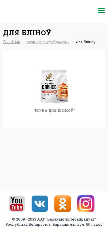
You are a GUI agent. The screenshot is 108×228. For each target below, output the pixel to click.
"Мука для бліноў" (54, 110)
